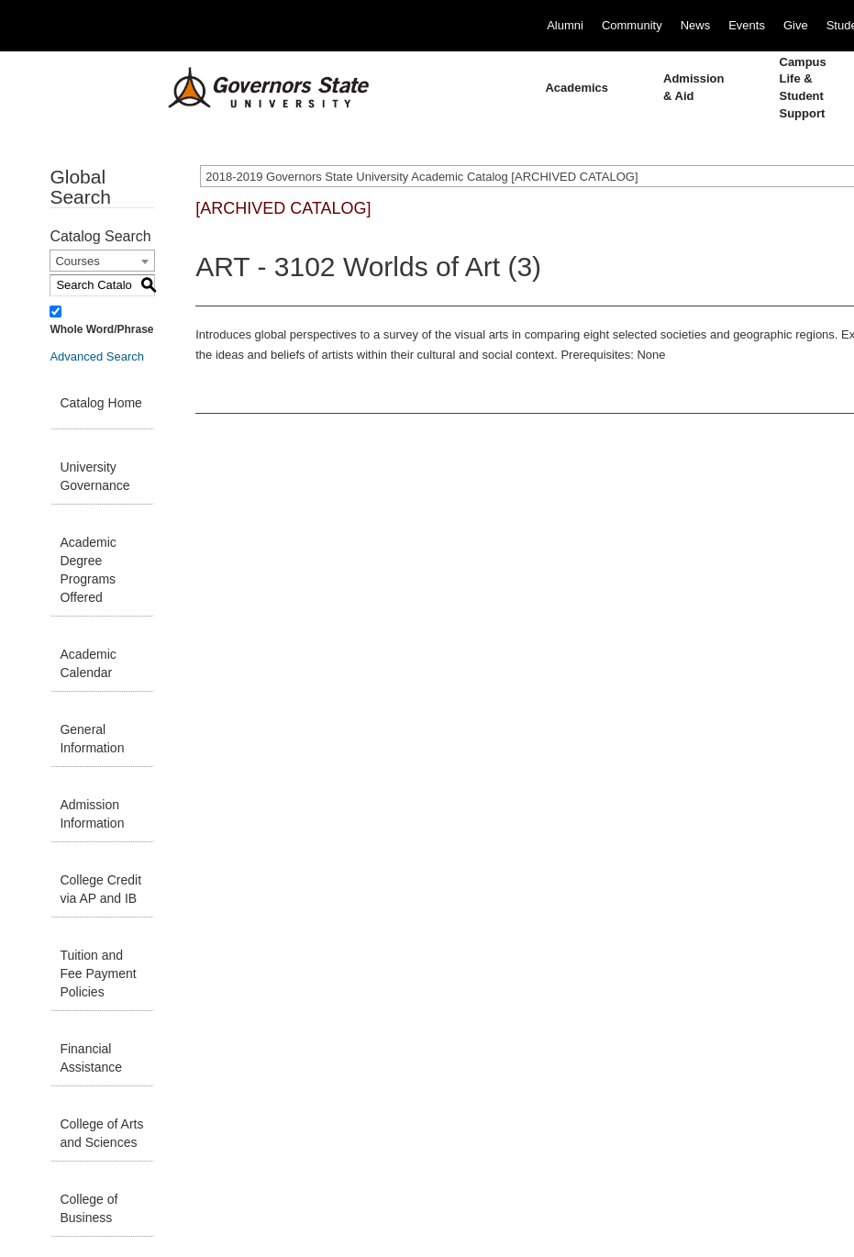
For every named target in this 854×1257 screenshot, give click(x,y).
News (696, 25)
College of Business (88, 1208)
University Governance (94, 476)
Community (632, 25)
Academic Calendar (88, 663)
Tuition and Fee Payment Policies (98, 973)
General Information (92, 738)
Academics (576, 88)
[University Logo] (254, 88)
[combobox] (102, 261)
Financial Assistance (91, 1057)
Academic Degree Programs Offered (88, 570)
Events (746, 25)
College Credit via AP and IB (100, 889)
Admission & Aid (693, 87)
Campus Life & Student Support (803, 87)
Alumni (565, 25)
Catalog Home (101, 402)
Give (795, 25)
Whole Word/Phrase (101, 329)
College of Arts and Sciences (101, 1133)
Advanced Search (97, 356)
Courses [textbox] (77, 261)
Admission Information (92, 813)
